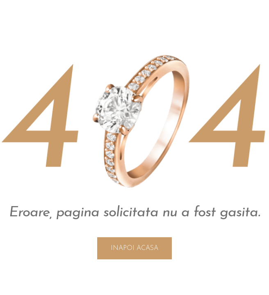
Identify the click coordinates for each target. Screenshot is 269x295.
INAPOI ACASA (134, 248)
